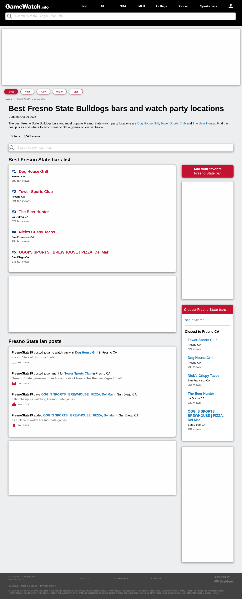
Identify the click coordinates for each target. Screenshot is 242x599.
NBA (123, 6)
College (161, 6)
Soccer (183, 6)
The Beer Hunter (204, 123)
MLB (141, 6)
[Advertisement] (118, 57)
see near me (194, 320)
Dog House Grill (148, 123)
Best (11, 91)
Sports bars (208, 6)
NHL (104, 6)
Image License (29, 586)
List (76, 91)
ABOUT (84, 578)
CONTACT (157, 578)
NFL (85, 6)
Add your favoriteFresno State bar (208, 171)
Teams (8, 99)
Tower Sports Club (173, 123)
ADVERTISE (121, 578)
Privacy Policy (48, 586)
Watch (59, 91)
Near (27, 91)
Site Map (13, 586)
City (43, 91)
